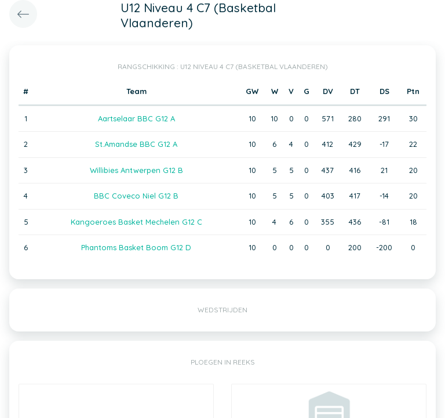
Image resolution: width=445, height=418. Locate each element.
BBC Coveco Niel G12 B (136, 195)
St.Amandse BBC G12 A (136, 144)
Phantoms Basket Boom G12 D (136, 247)
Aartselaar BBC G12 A (136, 118)
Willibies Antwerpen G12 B (136, 170)
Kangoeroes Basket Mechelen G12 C (136, 221)
